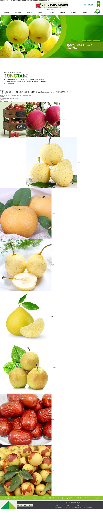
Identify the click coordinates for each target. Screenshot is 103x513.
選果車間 (73, 12)
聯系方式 (87, 498)
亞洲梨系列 (3, 93)
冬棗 (53, 470)
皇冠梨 (23, 95)
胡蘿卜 (8, 101)
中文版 (48, 9)
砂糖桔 (4, 98)
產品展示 (29, 12)
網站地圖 (96, 498)
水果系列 (2, 97)
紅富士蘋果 (15, 98)
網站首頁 (6, 12)
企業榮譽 (51, 12)
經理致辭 (96, 12)
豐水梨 (26, 95)
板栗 (1, 98)
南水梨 (14, 95)
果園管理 (62, 12)
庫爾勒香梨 (9, 98)
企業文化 (40, 12)
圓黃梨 (1, 95)
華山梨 (5, 95)
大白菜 (4, 101)
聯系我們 (2, 90)
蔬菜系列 (2, 100)
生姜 (11, 101)
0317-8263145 (89, 5)
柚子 (53, 316)
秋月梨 (53, 213)
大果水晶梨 (10, 95)
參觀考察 (85, 12)
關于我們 (18, 12)
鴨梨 (30, 95)
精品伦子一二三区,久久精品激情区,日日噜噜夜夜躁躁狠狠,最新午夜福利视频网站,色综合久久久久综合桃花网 (24, 0)
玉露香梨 (54, 367)
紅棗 (53, 419)
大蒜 (1, 101)
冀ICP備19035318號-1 (76, 507)
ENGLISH (53, 9)
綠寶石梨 (19, 95)
